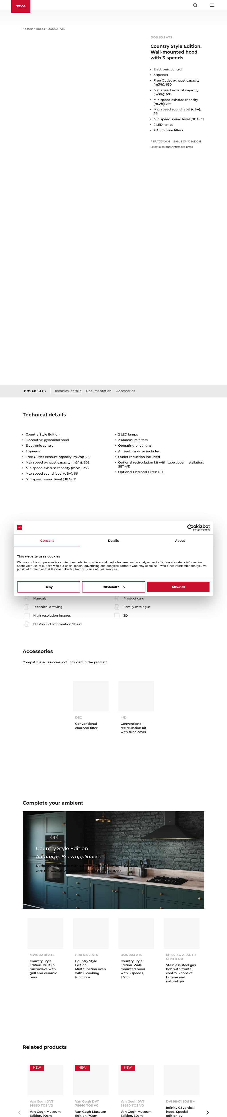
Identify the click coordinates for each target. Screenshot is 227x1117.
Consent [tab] (47, 540)
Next (207, 1050)
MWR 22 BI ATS (42, 892)
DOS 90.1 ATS (131, 892)
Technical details (68, 329)
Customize (114, 587)
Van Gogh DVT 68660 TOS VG (132, 1041)
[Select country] (203, 5)
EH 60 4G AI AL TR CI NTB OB (181, 894)
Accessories (125, 329)
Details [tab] (113, 540)
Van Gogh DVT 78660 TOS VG (87, 1041)
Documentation (99, 329)
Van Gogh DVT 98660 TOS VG (41, 1041)
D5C (78, 655)
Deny (49, 587)
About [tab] (180, 540)
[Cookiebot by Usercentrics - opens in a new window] (190, 527)
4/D (124, 655)
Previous (19, 1050)
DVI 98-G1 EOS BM (180, 1039)
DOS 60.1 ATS (35, 329)
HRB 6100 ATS (86, 892)
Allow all (178, 587)
